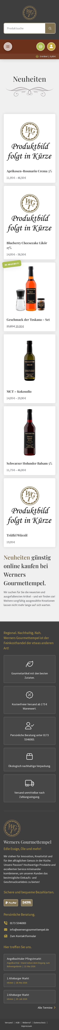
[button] (8, 46)
